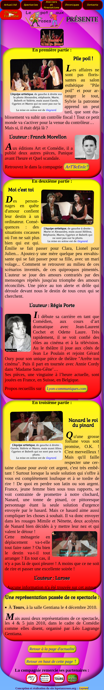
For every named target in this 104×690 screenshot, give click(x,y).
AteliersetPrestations (51, 5)
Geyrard (51, 110)
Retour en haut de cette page (52, 661)
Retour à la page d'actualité (52, 649)
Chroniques (72, 5)
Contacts (92, 5)
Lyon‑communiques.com (66, 388)
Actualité (10, 5)
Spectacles (31, 5)
